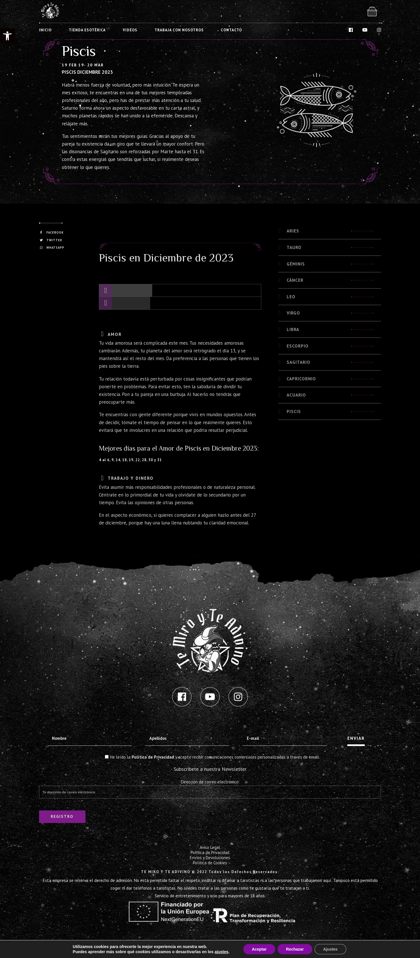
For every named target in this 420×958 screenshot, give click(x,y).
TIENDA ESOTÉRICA (87, 30)
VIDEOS (130, 30)
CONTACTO (231, 30)
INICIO (45, 30)
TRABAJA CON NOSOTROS (179, 30)
